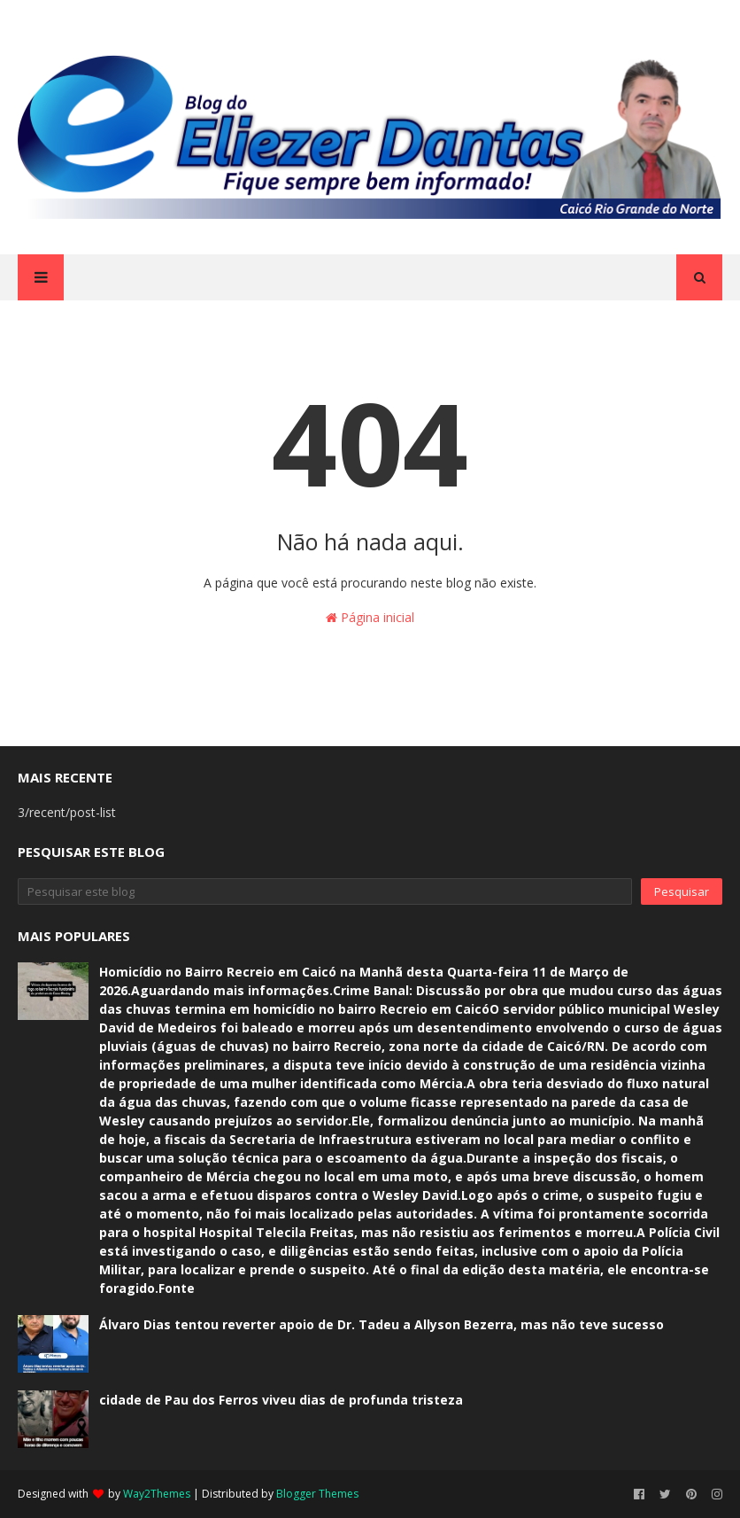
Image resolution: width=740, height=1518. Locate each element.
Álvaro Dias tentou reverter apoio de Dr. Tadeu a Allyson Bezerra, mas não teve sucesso (381, 1324)
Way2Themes (156, 1493)
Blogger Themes (317, 1493)
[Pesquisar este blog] (325, 891)
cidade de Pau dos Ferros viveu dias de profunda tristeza (281, 1399)
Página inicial (370, 617)
